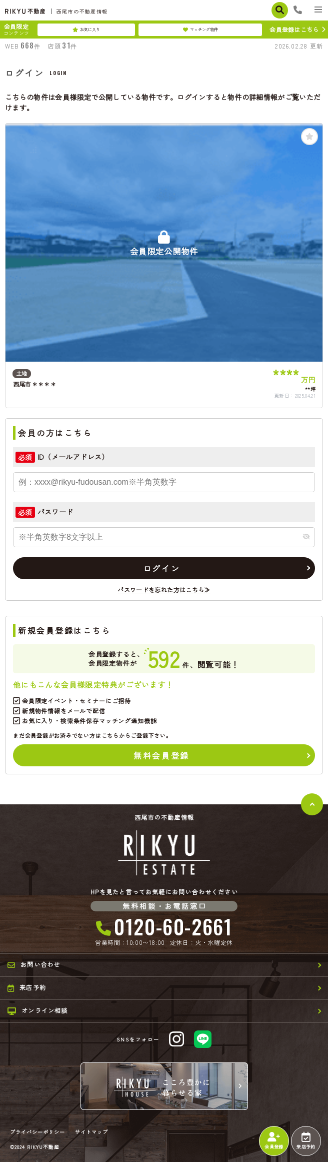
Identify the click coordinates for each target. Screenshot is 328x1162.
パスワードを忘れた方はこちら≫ (164, 589)
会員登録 (273, 1141)
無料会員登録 (161, 755)
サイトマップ (91, 1131)
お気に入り (86, 30)
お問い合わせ (34, 964)
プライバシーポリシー (37, 1131)
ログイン (161, 568)
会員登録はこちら (294, 29)
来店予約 (305, 1141)
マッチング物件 (200, 30)
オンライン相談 (38, 1010)
